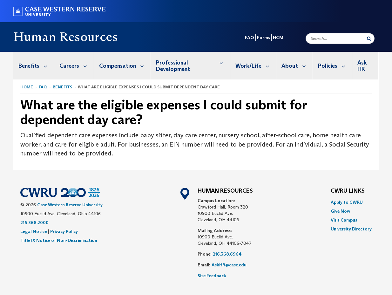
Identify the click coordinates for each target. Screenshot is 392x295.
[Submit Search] (369, 38)
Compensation (125, 65)
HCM (278, 37)
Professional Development (193, 62)
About (297, 65)
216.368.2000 (34, 222)
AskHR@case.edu (229, 265)
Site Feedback (212, 275)
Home (26, 87)
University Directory (351, 229)
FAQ (249, 37)
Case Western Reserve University (70, 205)
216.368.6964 (227, 254)
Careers (76, 65)
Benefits (36, 65)
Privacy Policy (64, 231)
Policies (335, 65)
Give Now (340, 211)
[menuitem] (33, 65)
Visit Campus (344, 220)
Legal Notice (33, 231)
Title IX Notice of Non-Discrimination (58, 240)
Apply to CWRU (347, 202)
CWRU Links (348, 191)
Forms (263, 37)
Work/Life (255, 65)
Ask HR (362, 65)
